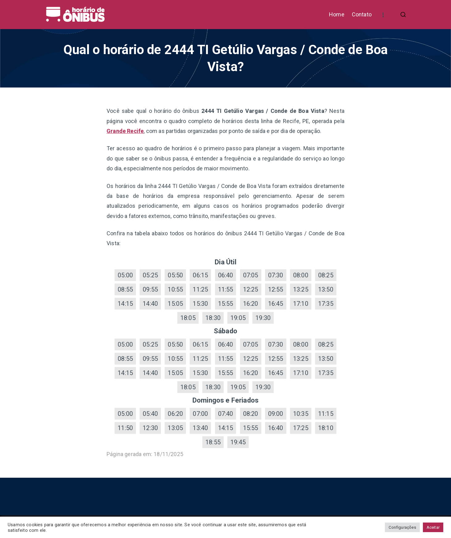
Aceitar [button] (433, 527)
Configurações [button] (402, 527)
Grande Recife (125, 131)
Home (336, 14)
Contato (362, 14)
